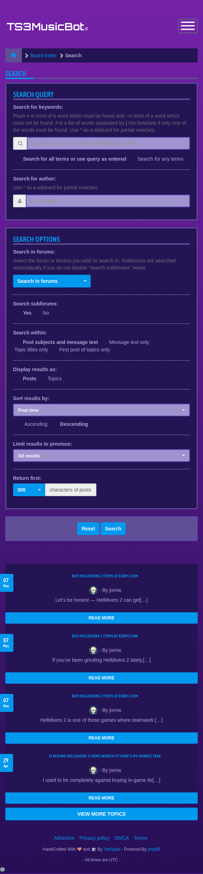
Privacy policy (94, 838)
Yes (27, 313)
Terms (140, 838)
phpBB (154, 849)
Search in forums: (34, 252)
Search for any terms (160, 159)
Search (113, 529)
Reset (88, 529)
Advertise (64, 838)
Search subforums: (35, 304)
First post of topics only (84, 350)
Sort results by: (31, 399)
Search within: (30, 333)
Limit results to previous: (42, 444)
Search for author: (34, 179)
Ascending (35, 424)
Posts (29, 379)
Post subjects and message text (60, 342)
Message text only (129, 342)
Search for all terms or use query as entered (74, 159)
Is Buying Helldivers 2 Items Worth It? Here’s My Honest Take (105, 756)
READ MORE (101, 618)
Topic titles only (31, 350)
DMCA (121, 838)
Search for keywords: (38, 107)
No (46, 313)
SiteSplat (111, 849)
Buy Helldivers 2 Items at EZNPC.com (105, 576)
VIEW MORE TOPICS (101, 814)
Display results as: (35, 370)
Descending (74, 424)
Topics (55, 379)
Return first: (27, 478)
